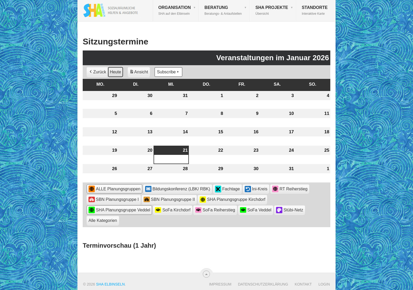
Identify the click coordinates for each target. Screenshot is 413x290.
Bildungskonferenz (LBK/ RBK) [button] (177, 189)
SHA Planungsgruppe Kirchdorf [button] (232, 199)
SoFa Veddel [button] (256, 210)
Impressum (220, 284)
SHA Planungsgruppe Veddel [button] (119, 210)
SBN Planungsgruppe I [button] (113, 199)
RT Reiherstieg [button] (289, 189)
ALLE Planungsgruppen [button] (114, 189)
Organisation (174, 10)
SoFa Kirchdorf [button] (172, 210)
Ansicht (139, 72)
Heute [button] (115, 72)
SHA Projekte (271, 10)
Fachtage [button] (227, 189)
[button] (103, 220)
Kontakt (303, 284)
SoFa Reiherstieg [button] (215, 210)
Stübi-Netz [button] (289, 210)
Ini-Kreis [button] (256, 189)
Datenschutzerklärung (263, 284)
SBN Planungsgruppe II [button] (169, 199)
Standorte (315, 10)
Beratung (223, 10)
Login (324, 284)
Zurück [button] (97, 72)
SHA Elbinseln (110, 284)
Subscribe (168, 72)
